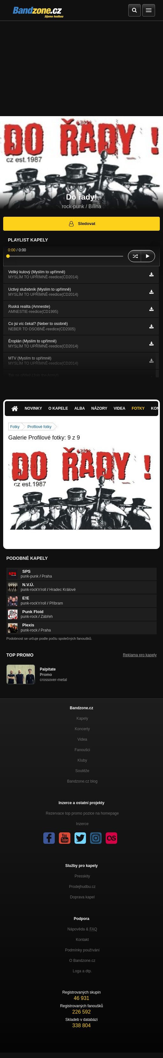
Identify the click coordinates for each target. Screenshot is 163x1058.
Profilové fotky (39, 427)
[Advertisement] (81, 68)
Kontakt (82, 939)
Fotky (138, 408)
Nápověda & (82, 929)
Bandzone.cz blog (82, 781)
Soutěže (82, 771)
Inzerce (82, 824)
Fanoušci (82, 750)
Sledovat (82, 223)
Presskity (82, 876)
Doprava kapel (82, 897)
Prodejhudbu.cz (82, 886)
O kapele (58, 408)
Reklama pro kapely (140, 655)
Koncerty (82, 729)
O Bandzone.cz (82, 960)
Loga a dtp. (82, 971)
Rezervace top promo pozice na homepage (82, 813)
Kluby (82, 760)
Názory (99, 408)
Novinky (33, 408)
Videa (119, 408)
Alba (79, 408)
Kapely (82, 718)
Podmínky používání (82, 950)
